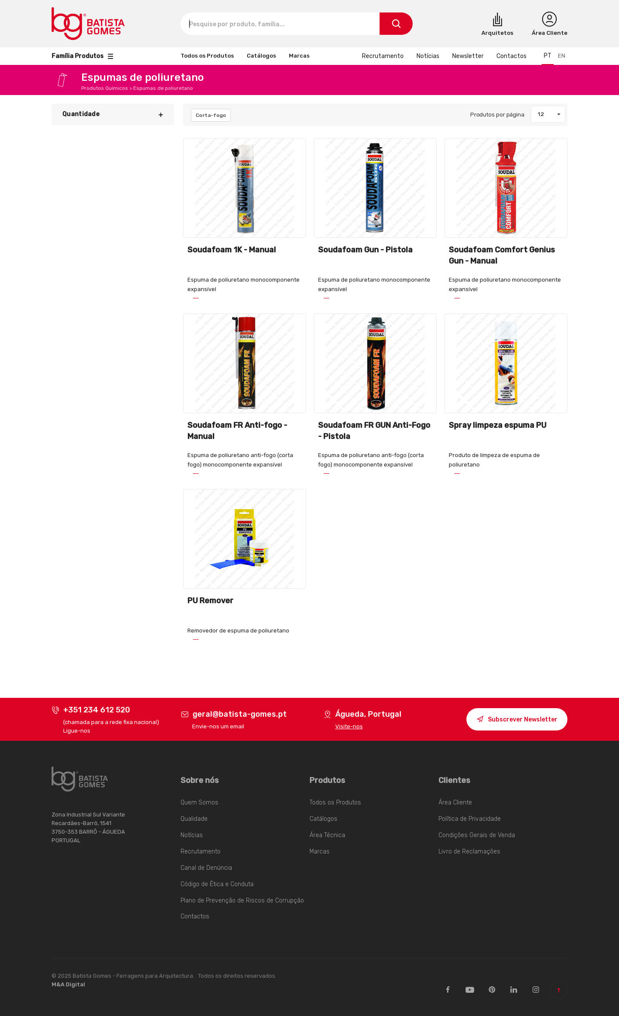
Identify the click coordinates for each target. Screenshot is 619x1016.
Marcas (299, 55)
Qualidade (194, 819)
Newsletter (468, 56)
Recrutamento (383, 56)
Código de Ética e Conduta (217, 884)
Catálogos (261, 55)
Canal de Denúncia (206, 868)
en (561, 55)
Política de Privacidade (469, 819)
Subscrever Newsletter (517, 720)
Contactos (511, 56)
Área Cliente (455, 802)
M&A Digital (68, 984)
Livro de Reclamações (469, 851)
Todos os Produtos (207, 55)
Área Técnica (327, 835)
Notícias (428, 56)
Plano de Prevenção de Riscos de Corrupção (242, 900)
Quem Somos (199, 802)
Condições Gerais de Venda (476, 835)
